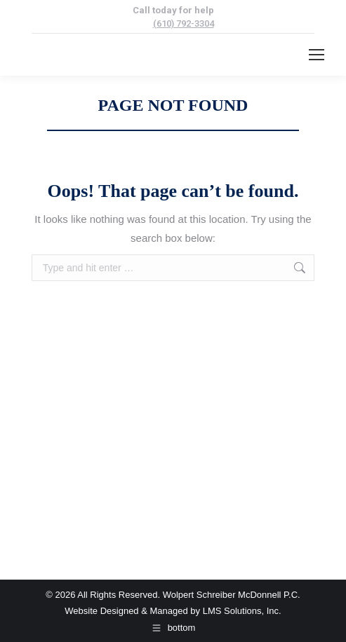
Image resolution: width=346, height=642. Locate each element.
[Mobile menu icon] (316, 55)
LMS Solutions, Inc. (242, 611)
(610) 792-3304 (183, 23)
